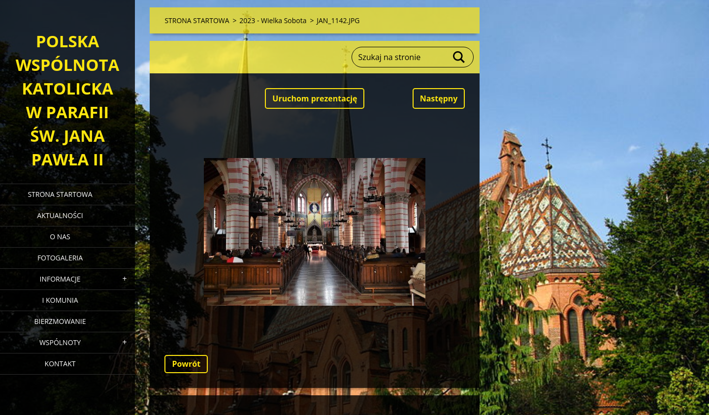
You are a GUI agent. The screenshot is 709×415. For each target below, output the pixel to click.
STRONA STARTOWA (60, 194)
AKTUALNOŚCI (60, 215)
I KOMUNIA (60, 300)
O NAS (60, 236)
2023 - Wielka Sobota (272, 20)
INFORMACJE (59, 279)
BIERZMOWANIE (60, 321)
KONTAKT (60, 363)
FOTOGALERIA (60, 257)
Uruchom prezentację (314, 98)
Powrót (186, 363)
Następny (439, 98)
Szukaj (459, 57)
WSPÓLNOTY (60, 342)
